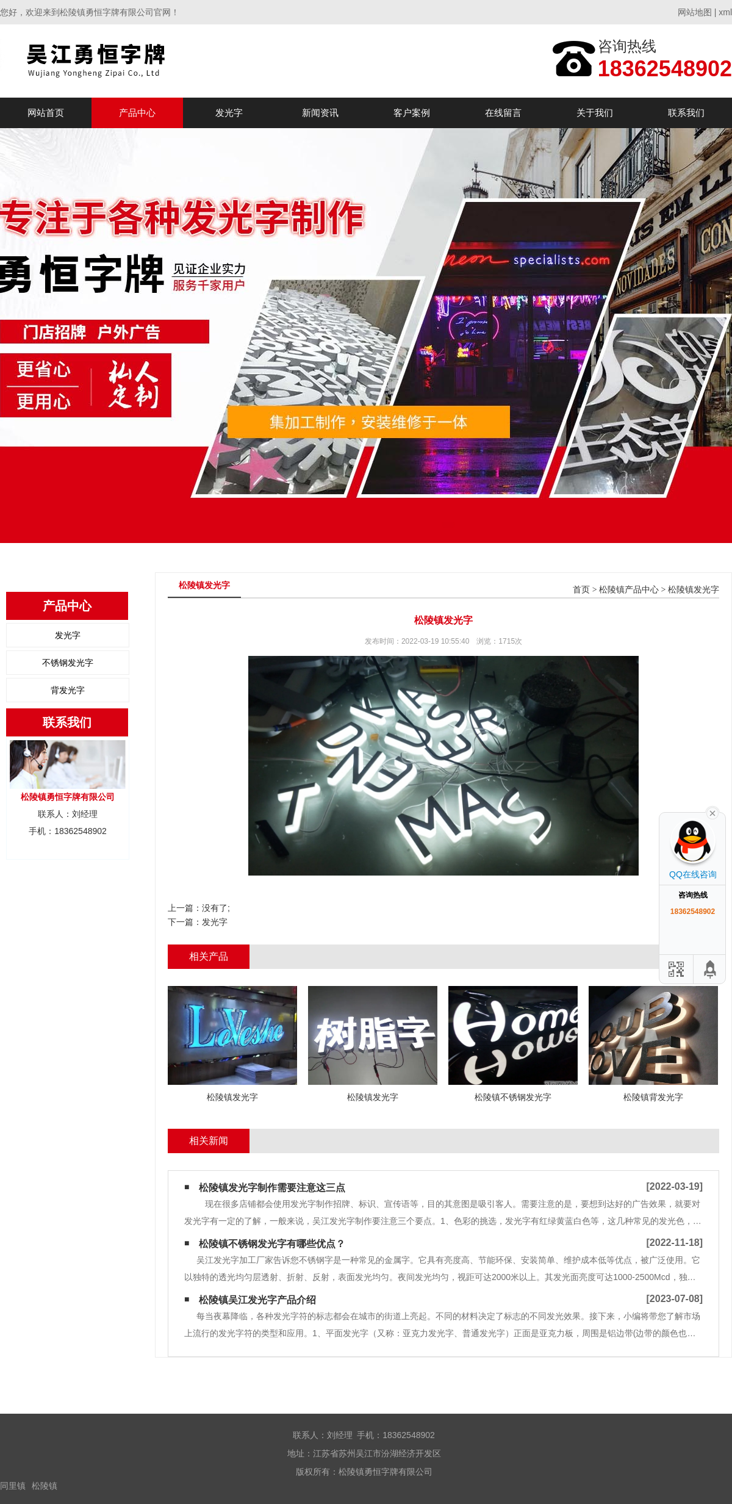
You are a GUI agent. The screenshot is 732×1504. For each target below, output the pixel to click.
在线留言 (503, 112)
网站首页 (45, 112)
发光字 (229, 112)
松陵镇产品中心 (629, 589)
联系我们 (686, 112)
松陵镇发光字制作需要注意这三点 (272, 1187)
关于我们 (594, 112)
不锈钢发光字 (67, 662)
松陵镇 (44, 1486)
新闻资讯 (320, 112)
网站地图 (695, 12)
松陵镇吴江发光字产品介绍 (257, 1300)
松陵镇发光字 (693, 589)
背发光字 (68, 690)
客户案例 (411, 112)
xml (725, 12)
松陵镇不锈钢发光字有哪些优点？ (272, 1244)
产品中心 (137, 112)
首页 (581, 589)
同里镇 (13, 1486)
